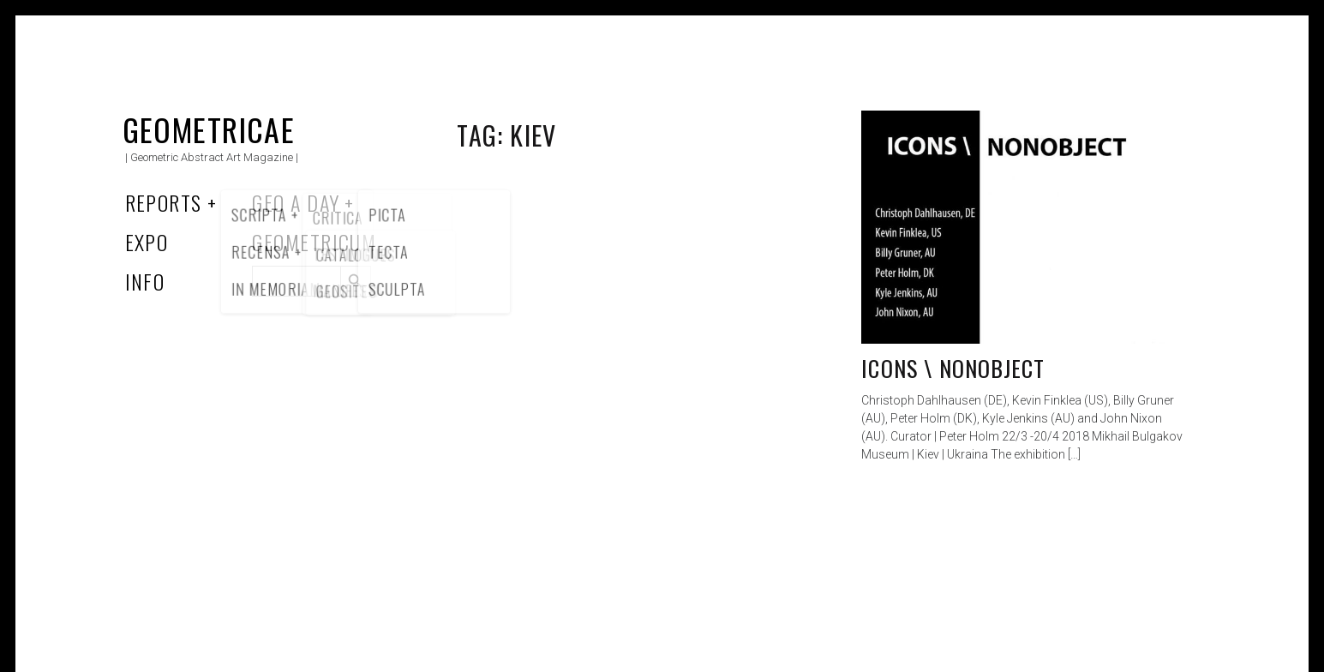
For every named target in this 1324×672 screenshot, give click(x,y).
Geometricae (209, 129)
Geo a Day (295, 202)
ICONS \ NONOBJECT (953, 368)
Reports (163, 202)
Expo (147, 241)
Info (145, 281)
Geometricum (314, 241)
